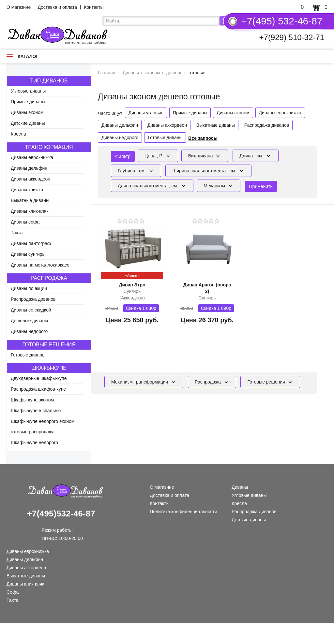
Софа (13, 592)
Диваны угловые (146, 112)
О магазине (19, 7)
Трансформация (49, 147)
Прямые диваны (28, 101)
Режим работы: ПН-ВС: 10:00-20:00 (62, 531)
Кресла (18, 134)
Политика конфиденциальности (183, 511)
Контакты (93, 7)
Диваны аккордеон (30, 178)
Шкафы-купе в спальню (36, 410)
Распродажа (49, 278)
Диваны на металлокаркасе (40, 265)
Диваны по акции (29, 288)
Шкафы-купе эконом (32, 399)
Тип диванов (49, 80)
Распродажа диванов (33, 299)
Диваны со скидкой (31, 309)
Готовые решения (49, 344)
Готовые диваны (28, 354)
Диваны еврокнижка (32, 157)
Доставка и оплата (57, 7)
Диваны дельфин (29, 168)
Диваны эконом (27, 112)
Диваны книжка (27, 189)
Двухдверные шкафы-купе (39, 378)
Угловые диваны (28, 91)
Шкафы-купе (49, 368)
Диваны (240, 487)
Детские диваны (28, 123)
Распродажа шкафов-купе (38, 389)
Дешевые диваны (29, 320)
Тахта (17, 232)
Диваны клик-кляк (29, 211)
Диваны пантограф (31, 243)
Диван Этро (132, 284)
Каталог (22, 56)
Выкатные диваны (30, 200)
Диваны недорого (29, 331)
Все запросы (202, 138)
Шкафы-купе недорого (34, 442)
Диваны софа (25, 222)
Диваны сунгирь (28, 254)
